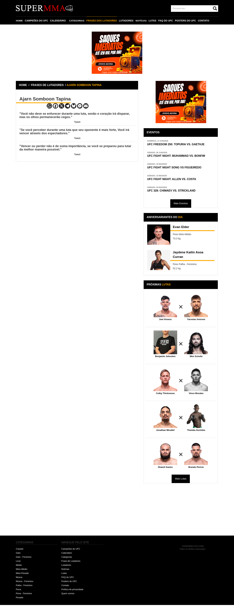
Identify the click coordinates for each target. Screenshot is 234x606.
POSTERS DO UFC (186, 20)
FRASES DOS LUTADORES (102, 20)
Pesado (19, 598)
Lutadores (66, 566)
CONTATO (204, 20)
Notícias (65, 570)
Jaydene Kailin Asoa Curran (189, 256)
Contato (65, 586)
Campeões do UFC (70, 550)
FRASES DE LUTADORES (47, 85)
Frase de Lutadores (70, 562)
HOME (19, 20)
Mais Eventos (181, 204)
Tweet (77, 122)
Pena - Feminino (24, 594)
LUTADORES (126, 20)
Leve (18, 562)
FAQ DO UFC (166, 20)
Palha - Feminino (24, 586)
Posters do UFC (69, 582)
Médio (19, 566)
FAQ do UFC (67, 578)
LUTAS (153, 20)
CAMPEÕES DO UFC (36, 20)
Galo (18, 554)
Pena (18, 590)
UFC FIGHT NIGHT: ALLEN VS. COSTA (173, 179)
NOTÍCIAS (141, 20)
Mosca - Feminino (24, 582)
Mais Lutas (180, 479)
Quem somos (67, 594)
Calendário (66, 554)
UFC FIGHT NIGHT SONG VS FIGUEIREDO (176, 168)
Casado (19, 550)
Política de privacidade (72, 590)
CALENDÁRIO (58, 20)
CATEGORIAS (77, 20)
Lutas (64, 574)
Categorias (66, 558)
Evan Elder (181, 228)
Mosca (19, 578)
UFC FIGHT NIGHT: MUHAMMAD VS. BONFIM (178, 156)
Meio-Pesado (22, 574)
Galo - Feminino (23, 558)
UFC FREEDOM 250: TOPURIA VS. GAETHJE (177, 144)
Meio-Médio (21, 570)
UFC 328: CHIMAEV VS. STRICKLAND (172, 191)
